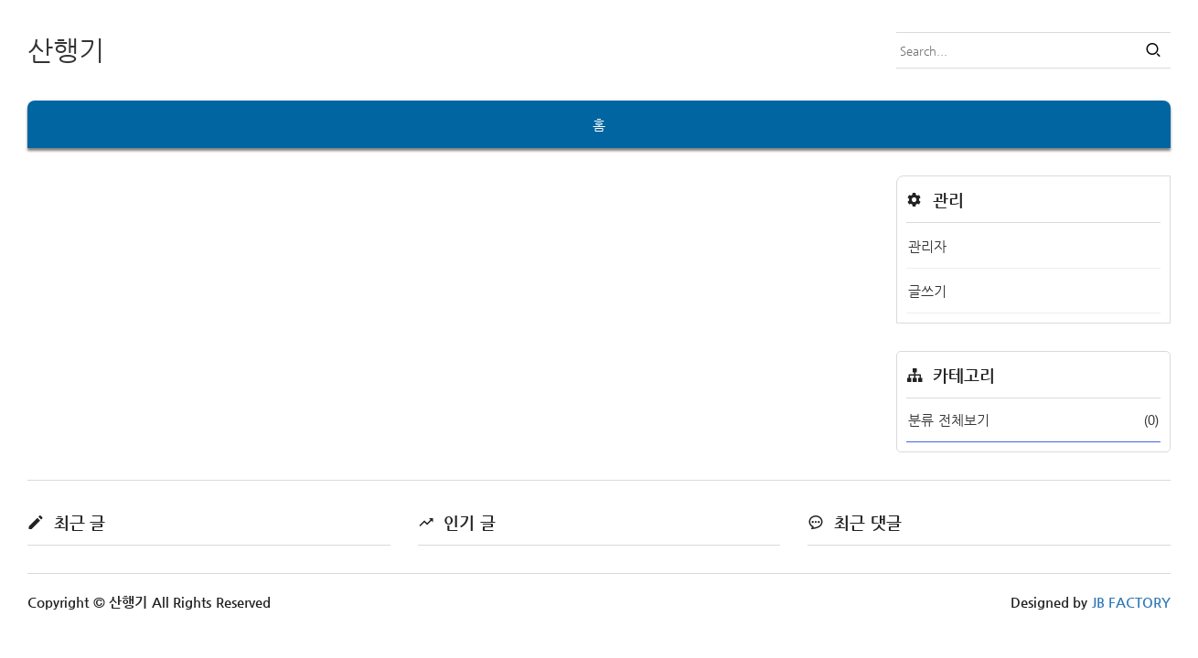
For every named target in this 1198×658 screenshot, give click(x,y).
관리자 (927, 246)
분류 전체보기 (1033, 420)
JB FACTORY (1131, 602)
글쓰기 (927, 291)
